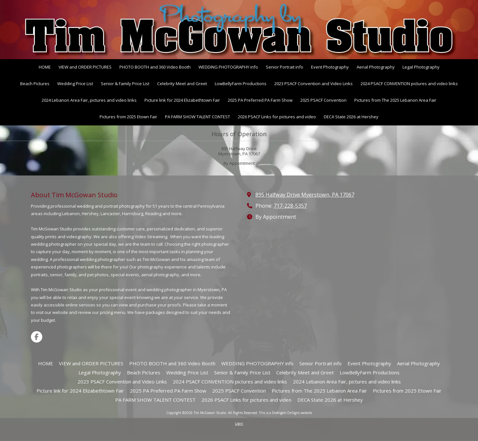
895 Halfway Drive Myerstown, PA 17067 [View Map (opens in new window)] (304, 194)
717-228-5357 (290, 205)
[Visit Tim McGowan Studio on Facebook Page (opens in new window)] (36, 337)
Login (239, 423)
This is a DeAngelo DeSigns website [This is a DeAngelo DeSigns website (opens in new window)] (285, 412)
